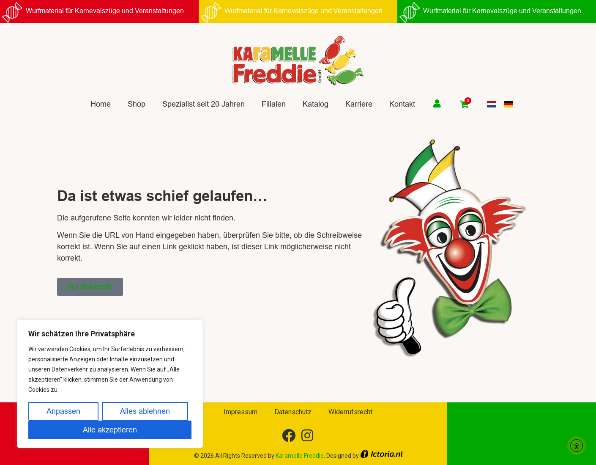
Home (100, 103)
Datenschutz (293, 412)
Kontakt (402, 103)
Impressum (240, 412)
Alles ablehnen (145, 411)
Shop (136, 103)
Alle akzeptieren (110, 429)
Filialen (274, 103)
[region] (110, 384)
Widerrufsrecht (350, 412)
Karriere (358, 103)
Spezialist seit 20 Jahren (203, 103)
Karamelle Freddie (300, 455)
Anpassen (63, 411)
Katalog (315, 103)
